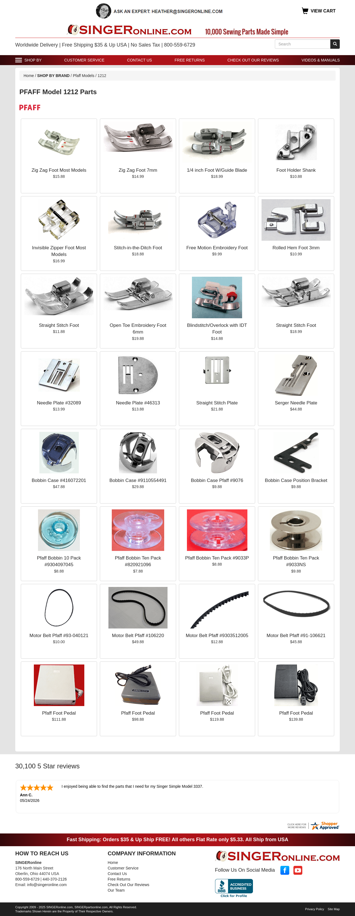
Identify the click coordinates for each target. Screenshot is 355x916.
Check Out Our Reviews (253, 60)
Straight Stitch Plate (217, 403)
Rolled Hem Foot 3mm (296, 247)
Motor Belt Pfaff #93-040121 (58, 635)
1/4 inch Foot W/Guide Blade (217, 170)
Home (29, 75)
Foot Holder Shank (296, 170)
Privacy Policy (314, 908)
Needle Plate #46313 (138, 403)
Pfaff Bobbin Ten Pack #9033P (217, 558)
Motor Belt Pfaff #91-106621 (296, 635)
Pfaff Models (84, 75)
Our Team (116, 889)
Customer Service (84, 60)
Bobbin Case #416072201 (59, 480)
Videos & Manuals (320, 60)
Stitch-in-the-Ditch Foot (138, 247)
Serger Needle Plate (296, 403)
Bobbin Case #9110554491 (137, 480)
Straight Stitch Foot (59, 325)
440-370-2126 (55, 878)
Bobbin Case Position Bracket (296, 480)
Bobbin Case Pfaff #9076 (217, 480)
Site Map (334, 908)
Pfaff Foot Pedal (59, 713)
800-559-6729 (27, 878)
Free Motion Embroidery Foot (217, 247)
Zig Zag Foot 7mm (138, 170)
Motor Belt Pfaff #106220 (138, 635)
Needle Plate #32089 (59, 403)
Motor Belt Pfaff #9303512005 (217, 635)
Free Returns (190, 60)
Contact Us (139, 60)
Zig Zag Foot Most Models (59, 170)
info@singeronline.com (47, 884)
